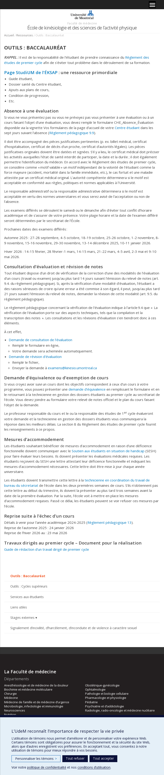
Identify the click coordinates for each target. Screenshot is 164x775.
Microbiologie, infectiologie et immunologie (33, 706)
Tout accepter (103, 758)
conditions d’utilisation (94, 767)
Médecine (11, 698)
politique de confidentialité (46, 767)
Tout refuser (75, 758)
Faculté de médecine (82, 23)
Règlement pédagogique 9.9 (71, 132)
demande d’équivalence (87, 389)
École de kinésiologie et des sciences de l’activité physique (82, 28)
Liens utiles (18, 607)
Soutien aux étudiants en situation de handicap (108, 451)
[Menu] (152, 4)
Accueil (9, 35)
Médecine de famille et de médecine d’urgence (36, 702)
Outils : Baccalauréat (27, 576)
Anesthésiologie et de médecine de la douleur (36, 685)
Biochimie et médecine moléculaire (28, 689)
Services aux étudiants (27, 597)
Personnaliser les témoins (36, 758)
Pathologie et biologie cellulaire (107, 693)
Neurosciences (14, 710)
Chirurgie (10, 693)
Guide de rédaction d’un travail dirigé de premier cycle (46, 549)
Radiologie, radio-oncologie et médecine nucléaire (120, 710)
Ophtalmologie (95, 689)
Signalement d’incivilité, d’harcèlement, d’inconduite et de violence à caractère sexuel (73, 628)
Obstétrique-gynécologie (102, 685)
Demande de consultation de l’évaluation (40, 339)
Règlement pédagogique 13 (109, 522)
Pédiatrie (91, 702)
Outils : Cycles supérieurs (28, 586)
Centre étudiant (127, 127)
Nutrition (10, 714)
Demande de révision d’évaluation (35, 356)
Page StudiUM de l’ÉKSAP (31, 72)
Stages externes (22, 617)
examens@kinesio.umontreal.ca (72, 368)
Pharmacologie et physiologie (105, 698)
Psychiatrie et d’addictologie (104, 706)
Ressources (24, 35)
